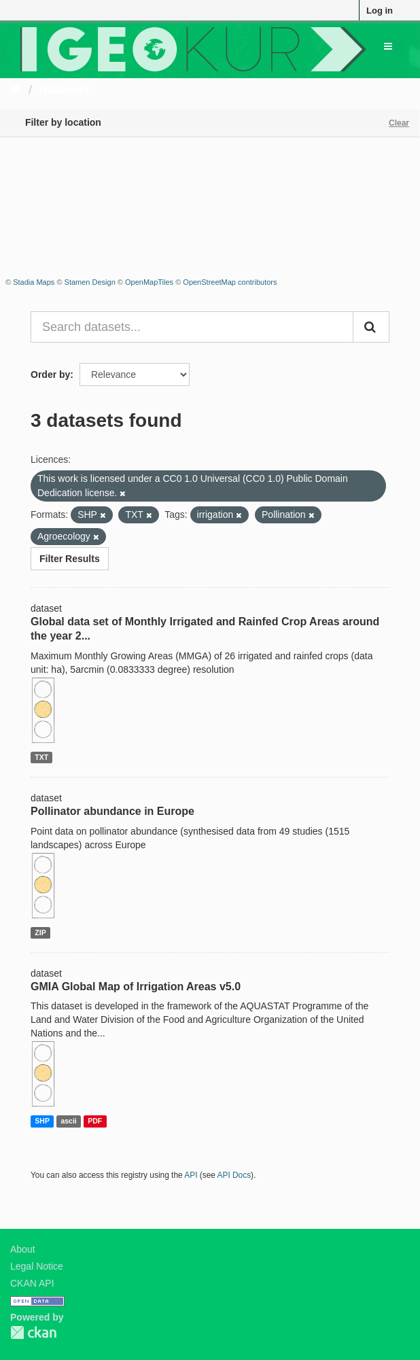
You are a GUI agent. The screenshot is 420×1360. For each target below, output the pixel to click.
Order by (50, 374)
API (190, 1175)
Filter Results (69, 558)
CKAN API (32, 1283)
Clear (399, 123)
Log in (379, 10)
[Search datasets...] (192, 327)
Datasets (64, 90)
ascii (68, 1121)
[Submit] (371, 327)
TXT (41, 757)
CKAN (33, 1332)
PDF (95, 1121)
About (22, 1249)
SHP (42, 1121)
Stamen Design (90, 282)
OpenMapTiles (149, 282)
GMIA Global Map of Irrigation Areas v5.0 (136, 986)
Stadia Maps (33, 282)
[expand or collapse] (388, 46)
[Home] (16, 90)
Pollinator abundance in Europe (112, 811)
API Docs (234, 1175)
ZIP (40, 932)
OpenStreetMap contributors (230, 282)
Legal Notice (36, 1266)
